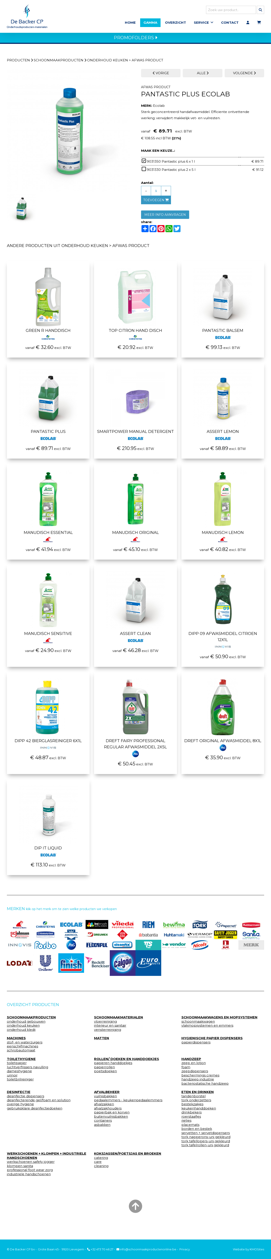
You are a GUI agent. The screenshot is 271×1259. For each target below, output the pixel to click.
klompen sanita (20, 1169)
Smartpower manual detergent (135, 437)
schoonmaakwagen (198, 1024)
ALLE (202, 76)
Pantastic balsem (222, 336)
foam (185, 1070)
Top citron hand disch (135, 336)
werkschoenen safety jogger (31, 1164)
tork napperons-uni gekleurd (205, 1140)
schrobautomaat (21, 1053)
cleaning (101, 1169)
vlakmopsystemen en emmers (207, 1028)
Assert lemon (223, 437)
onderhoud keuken (107, 63)
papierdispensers (195, 1045)
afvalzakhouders (108, 1111)
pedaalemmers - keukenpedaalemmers (128, 1103)
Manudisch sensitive (48, 639)
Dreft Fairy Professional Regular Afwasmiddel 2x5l (135, 749)
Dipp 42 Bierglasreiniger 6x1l (48, 746)
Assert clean (135, 639)
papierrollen (104, 1070)
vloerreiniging (105, 1024)
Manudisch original (135, 538)
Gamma (150, 24)
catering (101, 1160)
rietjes (186, 1123)
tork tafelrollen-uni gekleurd (205, 1148)
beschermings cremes (200, 1078)
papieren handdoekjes (113, 1066)
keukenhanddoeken (198, 1111)
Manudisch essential (48, 538)
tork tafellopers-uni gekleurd (205, 1144)
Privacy (184, 1249)
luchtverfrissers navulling (27, 1070)
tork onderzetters (196, 1103)
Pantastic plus (48, 437)
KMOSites (257, 1249)
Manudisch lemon (223, 538)
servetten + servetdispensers (205, 1135)
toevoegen (156, 203)
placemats (190, 1127)
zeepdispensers (194, 1074)
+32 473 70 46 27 (100, 1249)
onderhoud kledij (21, 1032)
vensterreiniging (107, 1032)
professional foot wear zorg (30, 1173)
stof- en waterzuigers (24, 1045)
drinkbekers (191, 1115)
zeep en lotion (193, 1066)
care (98, 1164)
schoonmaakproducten (58, 63)
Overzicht (175, 24)
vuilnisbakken (105, 1099)
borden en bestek (196, 1131)
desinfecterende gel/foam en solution (39, 1103)
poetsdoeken (105, 1074)
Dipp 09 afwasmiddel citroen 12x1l (223, 642)
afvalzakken (104, 1107)
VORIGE (161, 76)
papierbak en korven (112, 1115)
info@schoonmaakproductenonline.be (146, 1249)
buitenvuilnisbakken (111, 1119)
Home (130, 24)
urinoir (12, 1078)
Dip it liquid (48, 853)
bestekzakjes (192, 1107)
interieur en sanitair (110, 1028)
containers (103, 1123)
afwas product (147, 63)
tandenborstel (193, 1099)
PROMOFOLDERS (135, 40)
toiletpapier (17, 1066)
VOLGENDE (244, 76)
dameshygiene (19, 1074)
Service (201, 24)
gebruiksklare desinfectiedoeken (34, 1111)
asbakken (102, 1127)
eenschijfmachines (22, 1049)
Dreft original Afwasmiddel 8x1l (222, 746)
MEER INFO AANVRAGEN (165, 217)
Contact (230, 24)
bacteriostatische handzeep (205, 1086)
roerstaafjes (191, 1119)
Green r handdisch (48, 336)
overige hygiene (20, 1107)
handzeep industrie (197, 1082)
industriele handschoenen (29, 1177)
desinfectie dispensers (25, 1099)
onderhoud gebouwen (26, 1024)
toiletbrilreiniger (20, 1082)
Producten (18, 63)
